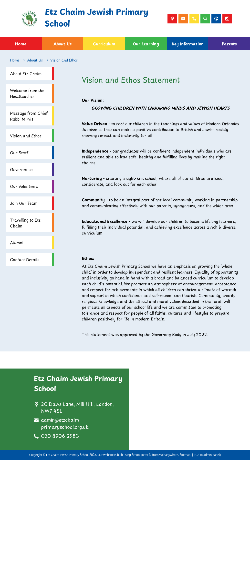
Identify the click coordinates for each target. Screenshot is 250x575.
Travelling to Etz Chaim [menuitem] (25, 223)
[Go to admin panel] (208, 570)
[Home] (15, 60)
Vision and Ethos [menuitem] (26, 136)
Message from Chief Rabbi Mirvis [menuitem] (29, 116)
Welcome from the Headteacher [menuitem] (27, 93)
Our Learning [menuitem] (146, 44)
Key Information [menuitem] (188, 44)
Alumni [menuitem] (16, 243)
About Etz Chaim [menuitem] (26, 73)
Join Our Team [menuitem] (23, 203)
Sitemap (184, 570)
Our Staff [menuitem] (19, 152)
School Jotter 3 (141, 570)
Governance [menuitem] (21, 169)
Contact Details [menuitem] (24, 259)
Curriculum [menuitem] (104, 44)
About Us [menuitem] (62, 44)
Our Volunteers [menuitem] (24, 186)
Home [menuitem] (21, 44)
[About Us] (35, 60)
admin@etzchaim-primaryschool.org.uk (65, 539)
